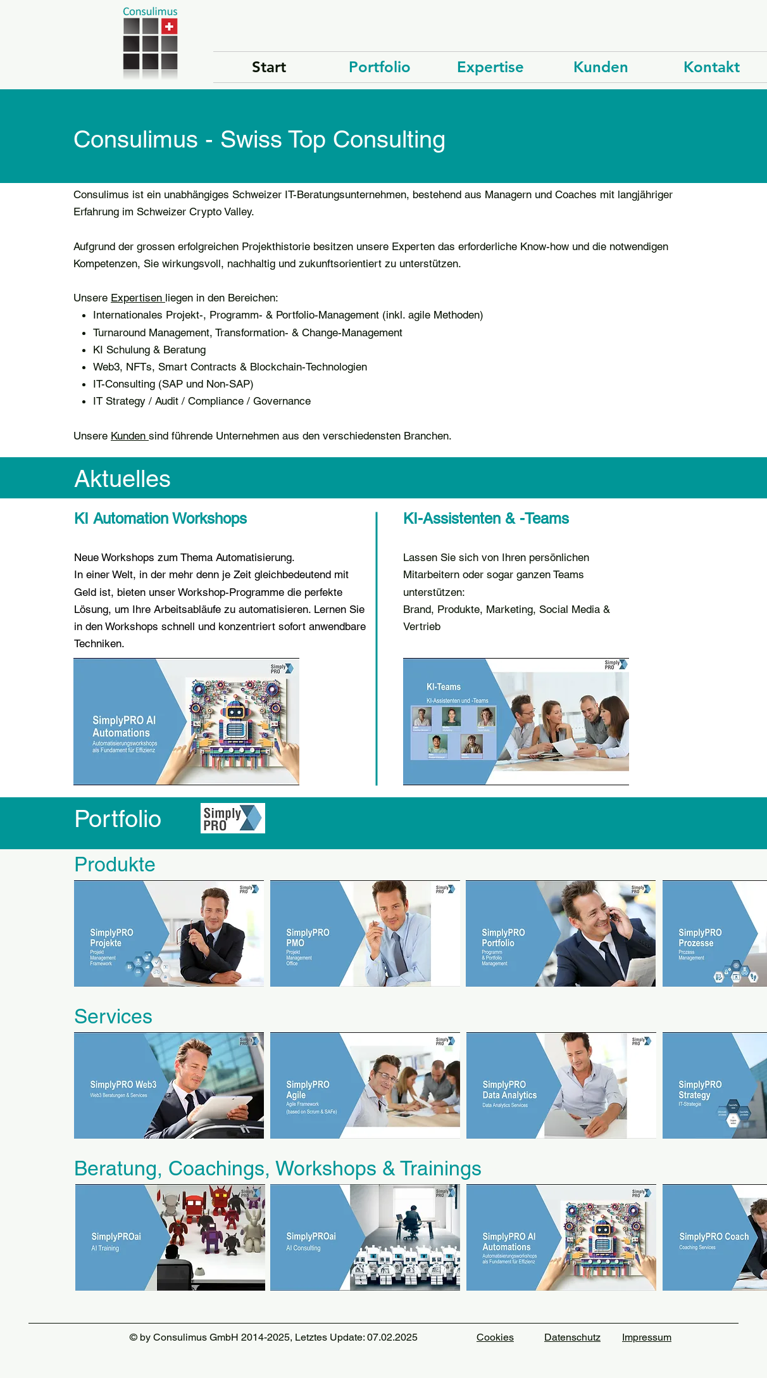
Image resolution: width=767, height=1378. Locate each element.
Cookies (495, 1337)
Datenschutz (572, 1337)
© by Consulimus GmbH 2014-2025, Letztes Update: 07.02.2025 (274, 1337)
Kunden (130, 435)
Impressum (646, 1337)
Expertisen (138, 297)
